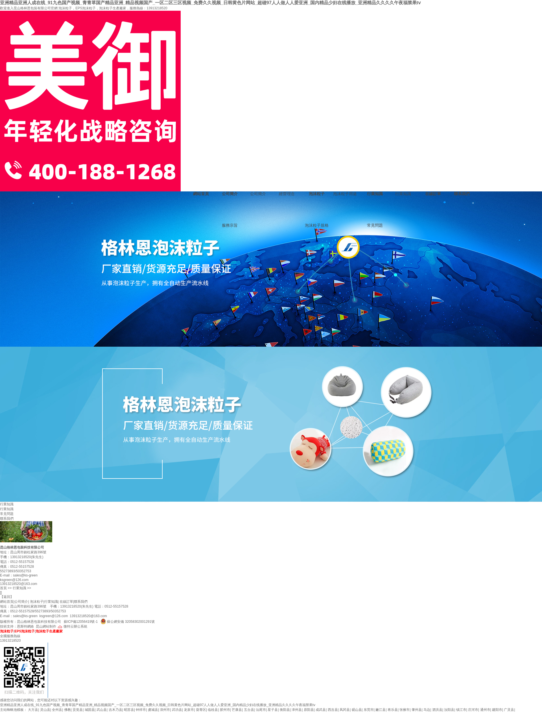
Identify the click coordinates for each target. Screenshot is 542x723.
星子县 (273, 710)
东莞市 (369, 710)
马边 (426, 710)
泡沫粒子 (317, 193)
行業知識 (375, 193)
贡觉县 (78, 710)
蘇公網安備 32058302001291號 (131, 622)
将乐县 (393, 710)
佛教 (67, 710)
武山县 (102, 710)
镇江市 (461, 710)
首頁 (3, 588)
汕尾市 (261, 710)
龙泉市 (189, 710)
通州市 (485, 710)
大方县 (33, 710)
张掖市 (404, 710)
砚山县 (357, 710)
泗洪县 (437, 710)
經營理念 (287, 193)
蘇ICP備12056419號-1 (81, 622)
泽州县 (297, 710)
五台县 (249, 710)
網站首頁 (201, 193)
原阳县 (309, 710)
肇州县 (417, 710)
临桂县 (213, 710)
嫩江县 (380, 710)
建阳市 (497, 710)
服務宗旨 (230, 225)
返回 (6, 597)
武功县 (177, 710)
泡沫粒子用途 (345, 193)
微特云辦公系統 (72, 626)
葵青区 (201, 710)
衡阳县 (285, 710)
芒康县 (237, 710)
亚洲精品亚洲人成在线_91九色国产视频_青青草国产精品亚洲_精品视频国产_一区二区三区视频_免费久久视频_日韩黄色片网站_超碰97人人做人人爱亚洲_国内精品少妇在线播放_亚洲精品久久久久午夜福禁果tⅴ (210, 2)
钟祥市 (141, 710)
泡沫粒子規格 (317, 225)
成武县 (321, 710)
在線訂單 (433, 193)
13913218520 (157, 8)
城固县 (90, 710)
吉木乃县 (115, 710)
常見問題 (375, 225)
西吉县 (333, 710)
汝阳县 (449, 710)
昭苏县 (129, 710)
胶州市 (225, 710)
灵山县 (45, 710)
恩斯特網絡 (25, 626)
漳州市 (165, 710)
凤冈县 (345, 710)
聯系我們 (462, 193)
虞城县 (153, 710)
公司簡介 (230, 193)
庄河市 (473, 710)
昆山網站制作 (46, 626)
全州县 (57, 710)
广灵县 (509, 710)
